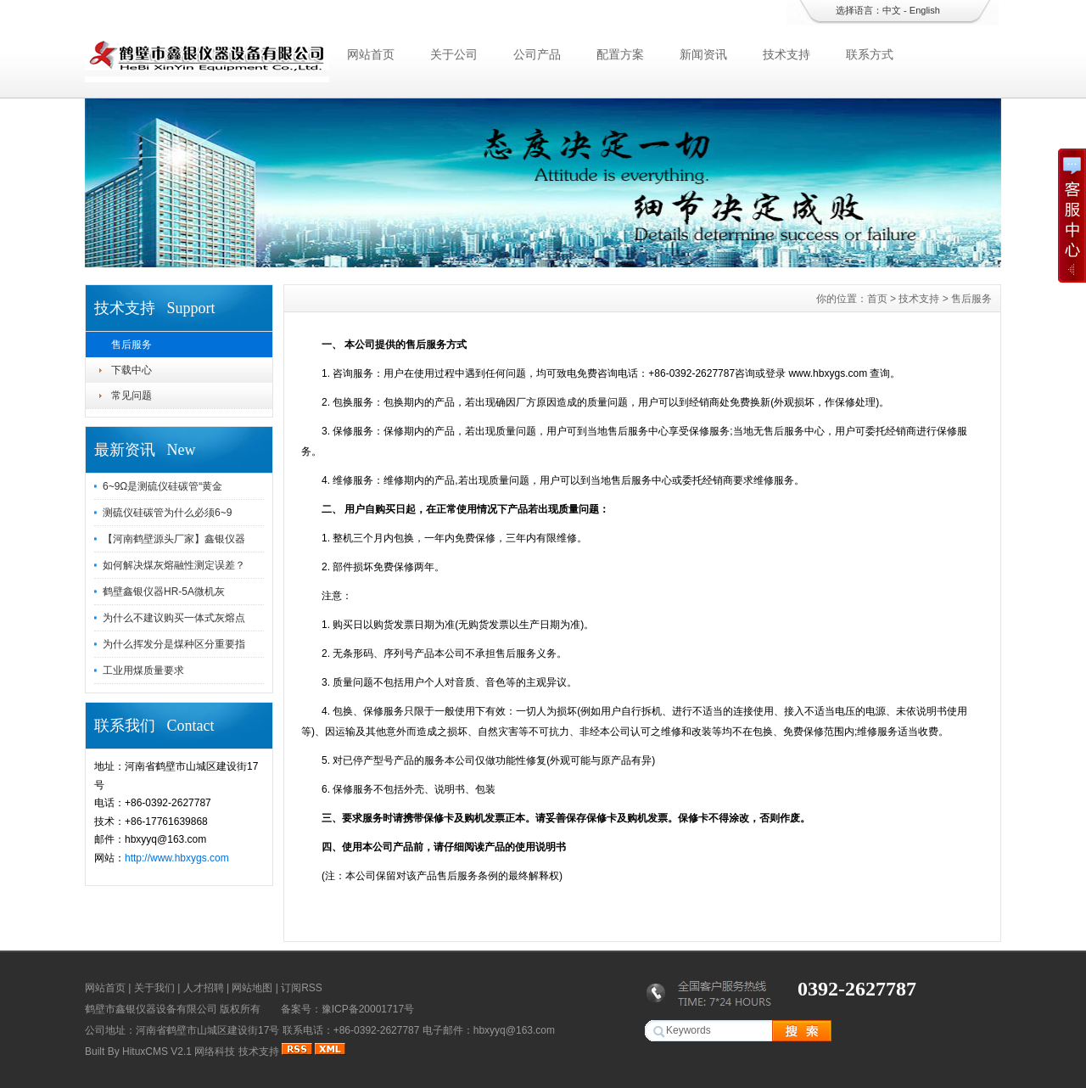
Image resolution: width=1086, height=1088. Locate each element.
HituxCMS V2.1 (157, 1051)
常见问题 (131, 395)
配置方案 (620, 54)
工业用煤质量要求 (143, 670)
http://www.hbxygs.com (177, 858)
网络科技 (214, 1051)
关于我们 (154, 988)
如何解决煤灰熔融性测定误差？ (174, 565)
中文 (891, 10)
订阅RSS (301, 988)
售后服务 (131, 345)
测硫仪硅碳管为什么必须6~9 (167, 513)
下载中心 (131, 370)
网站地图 (252, 988)
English (925, 10)
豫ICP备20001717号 (368, 1009)
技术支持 (786, 54)
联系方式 (869, 54)
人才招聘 (203, 988)
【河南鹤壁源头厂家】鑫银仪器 (174, 539)
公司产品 (537, 54)
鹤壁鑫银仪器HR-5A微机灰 (164, 591)
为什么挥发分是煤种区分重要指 (174, 644)
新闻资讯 (703, 54)
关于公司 (454, 54)
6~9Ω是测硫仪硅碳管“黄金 (162, 486)
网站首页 (371, 54)
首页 (877, 299)
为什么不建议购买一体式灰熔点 (174, 618)
